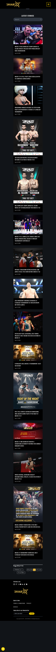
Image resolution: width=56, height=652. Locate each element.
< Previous (16, 600)
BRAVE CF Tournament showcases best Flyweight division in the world (26, 585)
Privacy (28, 634)
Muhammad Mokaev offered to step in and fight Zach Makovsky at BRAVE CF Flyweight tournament (28, 141)
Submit (31, 645)
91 (37, 601)
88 (28, 601)
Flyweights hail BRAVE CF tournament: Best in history (28, 396)
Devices (15, 638)
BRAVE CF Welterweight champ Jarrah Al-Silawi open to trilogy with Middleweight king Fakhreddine (27, 80)
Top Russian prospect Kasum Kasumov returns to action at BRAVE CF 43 (26, 190)
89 (31, 601)
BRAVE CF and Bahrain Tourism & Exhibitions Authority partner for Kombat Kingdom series (28, 475)
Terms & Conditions (19, 634)
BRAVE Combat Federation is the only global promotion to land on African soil (27, 557)
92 (40, 601)
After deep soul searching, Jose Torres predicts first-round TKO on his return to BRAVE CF (27, 367)
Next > (22, 603)
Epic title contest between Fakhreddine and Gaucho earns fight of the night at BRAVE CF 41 (27, 445)
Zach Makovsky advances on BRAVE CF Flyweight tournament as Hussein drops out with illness (27, 334)
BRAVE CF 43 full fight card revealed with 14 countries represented (27, 109)
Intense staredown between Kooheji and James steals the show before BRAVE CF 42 (27, 302)
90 (34, 601)
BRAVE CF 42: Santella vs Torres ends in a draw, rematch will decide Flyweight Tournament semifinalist (27, 270)
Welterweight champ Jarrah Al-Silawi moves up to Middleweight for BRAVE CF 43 (27, 238)
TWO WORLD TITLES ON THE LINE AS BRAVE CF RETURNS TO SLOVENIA (21, 31)
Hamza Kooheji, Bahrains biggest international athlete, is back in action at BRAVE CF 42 (28, 508)
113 (19, 603)
